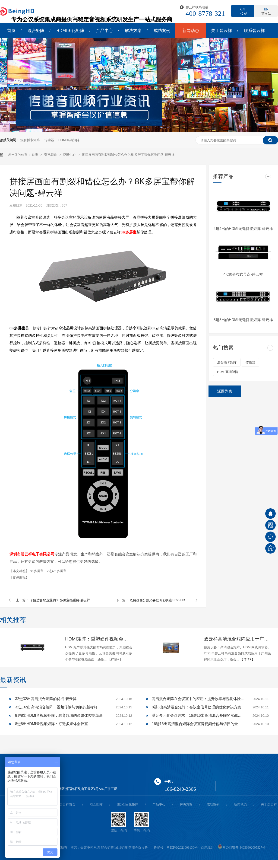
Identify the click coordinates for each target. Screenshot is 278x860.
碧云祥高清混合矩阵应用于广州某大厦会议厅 (237, 638)
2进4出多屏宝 (57, 571)
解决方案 (133, 30)
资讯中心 (70, 154)
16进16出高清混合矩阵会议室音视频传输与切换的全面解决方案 (198, 724)
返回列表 (224, 391)
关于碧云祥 (221, 30)
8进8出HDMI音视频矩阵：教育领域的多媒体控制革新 (59, 715)
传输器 (49, 140)
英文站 (266, 11)
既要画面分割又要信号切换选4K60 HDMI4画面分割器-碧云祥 (160, 600)
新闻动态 (190, 30)
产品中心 (104, 30)
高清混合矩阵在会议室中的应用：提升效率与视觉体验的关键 (198, 699)
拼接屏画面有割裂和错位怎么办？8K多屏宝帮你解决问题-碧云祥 (128, 154)
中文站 (242, 11)
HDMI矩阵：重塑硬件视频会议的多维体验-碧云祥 (98, 638)
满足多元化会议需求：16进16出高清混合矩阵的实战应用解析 (198, 715)
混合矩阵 (36, 30)
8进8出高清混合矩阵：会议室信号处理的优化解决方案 (196, 707)
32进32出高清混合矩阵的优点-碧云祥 (45, 699)
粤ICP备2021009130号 (182, 847)
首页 (11, 30)
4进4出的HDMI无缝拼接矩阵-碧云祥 (243, 229)
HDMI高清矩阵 (69, 140)
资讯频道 (51, 154)
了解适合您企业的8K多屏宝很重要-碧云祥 (60, 600)
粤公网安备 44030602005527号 (241, 847)
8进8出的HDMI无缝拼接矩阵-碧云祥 (243, 320)
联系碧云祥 (254, 30)
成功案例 (162, 30)
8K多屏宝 (128, 232)
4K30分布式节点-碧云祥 (243, 274)
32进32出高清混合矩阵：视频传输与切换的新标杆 (56, 707)
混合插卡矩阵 (30, 140)
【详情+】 (115, 659)
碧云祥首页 (67, 804)
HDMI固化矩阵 (70, 30)
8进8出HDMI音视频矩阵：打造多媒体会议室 (51, 724)
